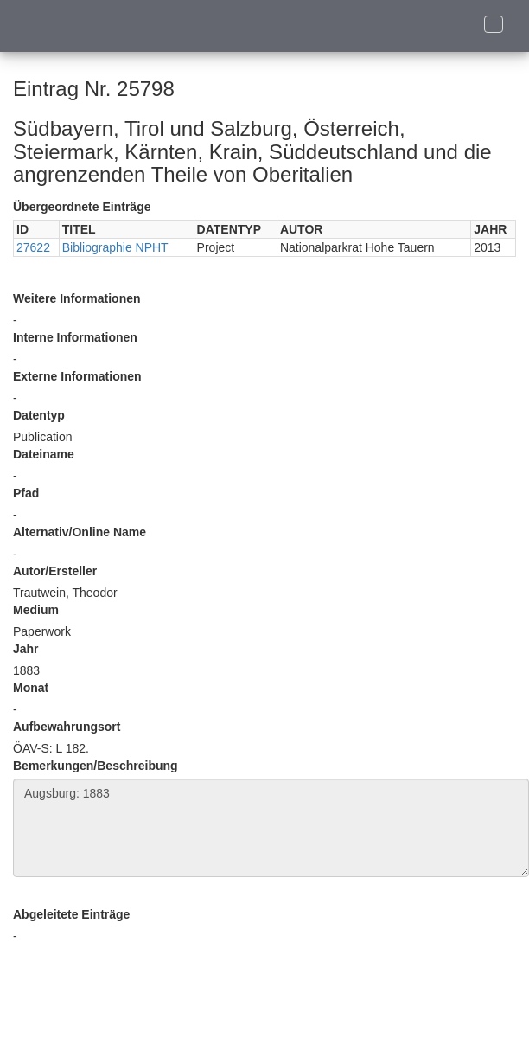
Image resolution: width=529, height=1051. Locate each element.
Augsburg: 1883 (271, 828)
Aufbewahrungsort (66, 727)
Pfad (26, 493)
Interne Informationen (75, 337)
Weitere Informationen (77, 298)
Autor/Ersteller (55, 571)
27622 (33, 247)
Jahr (26, 649)
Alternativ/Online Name (79, 532)
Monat (30, 688)
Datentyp (39, 415)
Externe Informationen (77, 376)
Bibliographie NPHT (115, 247)
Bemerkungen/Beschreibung (95, 765)
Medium (36, 610)
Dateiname (43, 454)
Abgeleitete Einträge (71, 914)
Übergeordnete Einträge (81, 207)
